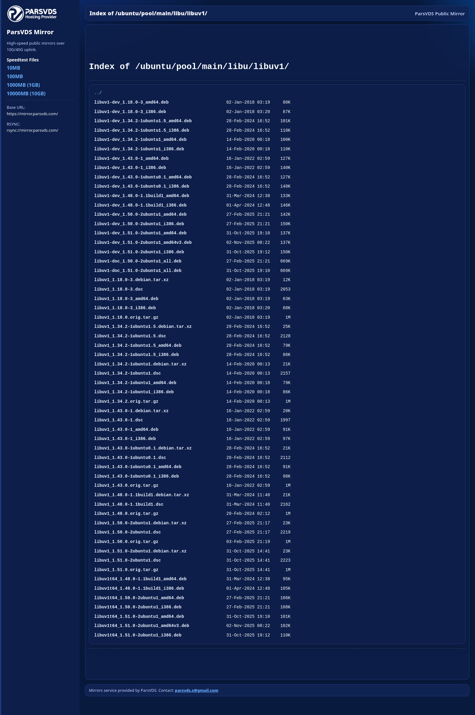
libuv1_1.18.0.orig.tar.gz (126, 317)
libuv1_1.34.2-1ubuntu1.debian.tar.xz (140, 364)
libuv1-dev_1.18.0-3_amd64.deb (131, 102)
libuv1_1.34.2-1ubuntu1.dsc (127, 373)
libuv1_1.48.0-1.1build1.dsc (129, 504)
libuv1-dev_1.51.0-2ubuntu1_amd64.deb (140, 233)
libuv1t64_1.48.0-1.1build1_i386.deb (139, 588)
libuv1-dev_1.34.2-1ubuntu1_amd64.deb (140, 139)
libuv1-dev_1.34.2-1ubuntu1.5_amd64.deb (143, 121)
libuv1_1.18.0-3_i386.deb (125, 308)
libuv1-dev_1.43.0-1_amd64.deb (131, 158)
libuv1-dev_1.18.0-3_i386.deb (130, 112)
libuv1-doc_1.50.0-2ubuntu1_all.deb (138, 261)
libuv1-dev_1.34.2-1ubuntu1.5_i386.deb (141, 130)
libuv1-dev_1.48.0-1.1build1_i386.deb (140, 205)
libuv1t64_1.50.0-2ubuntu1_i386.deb (138, 607)
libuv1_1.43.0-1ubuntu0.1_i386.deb (136, 476)
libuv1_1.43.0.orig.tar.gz (126, 485)
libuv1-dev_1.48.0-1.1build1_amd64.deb (141, 196)
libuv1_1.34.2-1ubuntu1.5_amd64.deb (138, 345)
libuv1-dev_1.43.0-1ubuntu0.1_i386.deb (141, 186)
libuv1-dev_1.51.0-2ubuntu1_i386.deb (139, 252)
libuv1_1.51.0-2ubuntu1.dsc (127, 560)
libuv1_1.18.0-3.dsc (118, 289)
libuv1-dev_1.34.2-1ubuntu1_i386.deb (139, 149)
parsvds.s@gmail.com (196, 690)
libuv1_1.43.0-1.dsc (118, 420)
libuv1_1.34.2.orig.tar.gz (126, 401)
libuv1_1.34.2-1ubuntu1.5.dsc (130, 336)
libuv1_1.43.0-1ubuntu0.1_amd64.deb (138, 467)
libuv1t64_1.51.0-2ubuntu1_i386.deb (138, 635)
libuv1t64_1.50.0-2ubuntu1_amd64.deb (139, 598)
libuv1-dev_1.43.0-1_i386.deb (130, 167)
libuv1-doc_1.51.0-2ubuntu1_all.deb (138, 270)
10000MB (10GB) (26, 93)
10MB (13, 67)
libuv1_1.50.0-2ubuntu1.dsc (127, 532)
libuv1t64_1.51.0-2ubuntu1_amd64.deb (139, 616)
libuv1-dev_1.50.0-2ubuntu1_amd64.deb (140, 214)
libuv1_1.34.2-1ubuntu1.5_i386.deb (136, 355)
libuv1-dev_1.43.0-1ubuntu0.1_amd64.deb (143, 177)
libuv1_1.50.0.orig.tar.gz (126, 541)
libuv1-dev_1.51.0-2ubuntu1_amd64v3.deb (143, 242)
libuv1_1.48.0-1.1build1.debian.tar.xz (141, 495)
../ (98, 93)
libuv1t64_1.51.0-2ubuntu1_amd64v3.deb (141, 626)
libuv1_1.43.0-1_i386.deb (125, 439)
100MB (15, 76)
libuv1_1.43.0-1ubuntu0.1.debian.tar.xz (143, 448)
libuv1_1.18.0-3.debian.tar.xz (131, 280)
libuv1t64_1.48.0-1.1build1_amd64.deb (140, 579)
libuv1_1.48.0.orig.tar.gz (126, 513)
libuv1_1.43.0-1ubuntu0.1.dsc (130, 457)
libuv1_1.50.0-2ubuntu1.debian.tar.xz (140, 523)
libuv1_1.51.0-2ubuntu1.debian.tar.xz (140, 551)
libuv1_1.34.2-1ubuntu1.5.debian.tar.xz (143, 326)
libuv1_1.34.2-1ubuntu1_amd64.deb (135, 383)
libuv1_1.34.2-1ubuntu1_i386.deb (134, 392)
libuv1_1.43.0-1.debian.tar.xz (131, 411)
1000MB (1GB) (23, 85)
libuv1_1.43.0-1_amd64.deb (126, 429)
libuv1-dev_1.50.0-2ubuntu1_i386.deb (139, 224)
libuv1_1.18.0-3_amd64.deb (126, 299)
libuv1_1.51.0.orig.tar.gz (126, 570)
